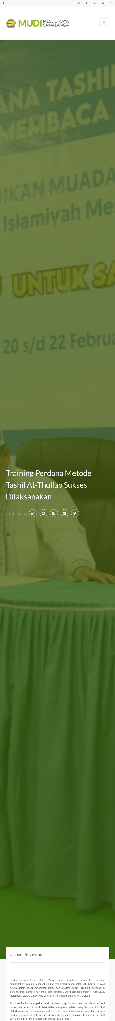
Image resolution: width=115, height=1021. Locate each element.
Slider (40, 954)
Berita (33, 954)
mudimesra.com (19, 980)
